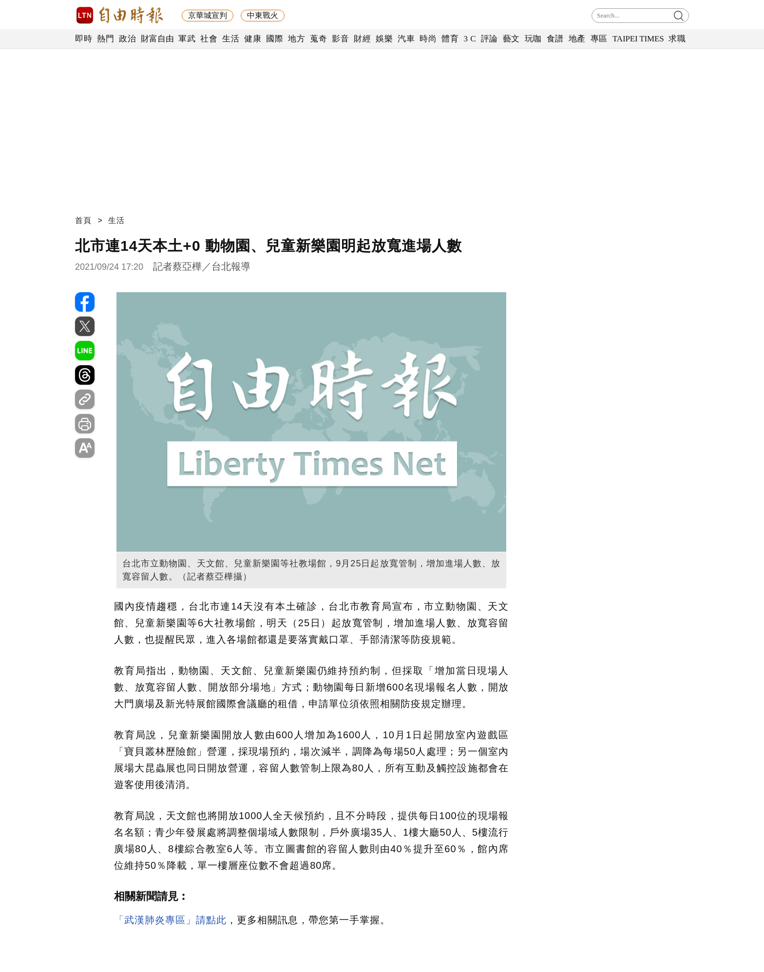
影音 (340, 38)
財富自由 (157, 38)
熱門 (105, 38)
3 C (469, 38)
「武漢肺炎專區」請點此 (170, 920)
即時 (83, 38)
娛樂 (384, 38)
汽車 (406, 38)
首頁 (83, 220)
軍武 (186, 38)
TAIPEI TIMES (638, 38)
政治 (127, 38)
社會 (208, 38)
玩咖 (533, 38)
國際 (274, 38)
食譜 (555, 38)
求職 (677, 38)
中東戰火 (262, 15)
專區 (599, 38)
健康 (252, 38)
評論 (489, 38)
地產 (577, 38)
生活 (230, 38)
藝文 (511, 38)
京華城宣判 (207, 15)
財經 (362, 38)
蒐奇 (318, 38)
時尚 (428, 38)
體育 (449, 38)
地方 (296, 38)
